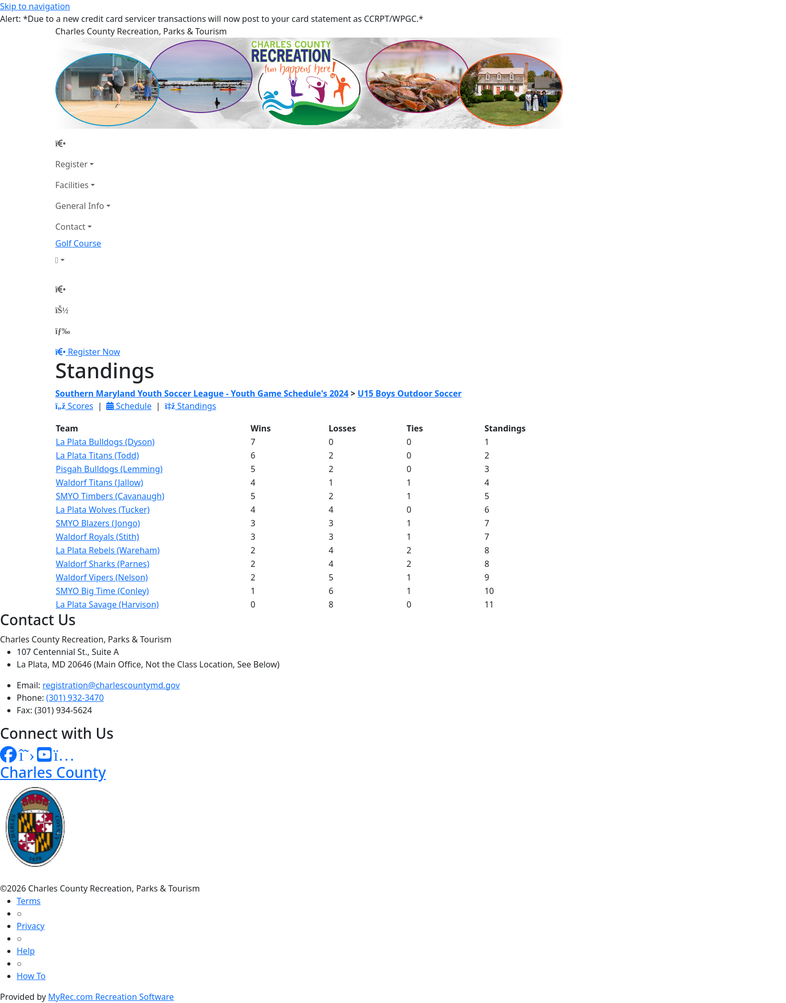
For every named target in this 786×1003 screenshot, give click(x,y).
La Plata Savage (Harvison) (107, 604)
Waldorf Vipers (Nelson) (102, 577)
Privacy (30, 926)
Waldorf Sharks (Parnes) (103, 563)
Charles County (53, 772)
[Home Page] (82, 143)
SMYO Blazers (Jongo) (98, 523)
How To (31, 976)
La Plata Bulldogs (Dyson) (105, 442)
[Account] (82, 260)
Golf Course (78, 243)
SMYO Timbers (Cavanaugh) (110, 496)
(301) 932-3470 (75, 697)
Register (71, 164)
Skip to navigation (35, 6)
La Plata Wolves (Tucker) (103, 509)
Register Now (94, 351)
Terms (29, 901)
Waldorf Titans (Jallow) (99, 482)
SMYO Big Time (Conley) (102, 591)
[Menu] (62, 330)
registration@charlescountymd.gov (111, 685)
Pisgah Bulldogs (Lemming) (109, 469)
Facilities (72, 185)
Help (26, 951)
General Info (79, 206)
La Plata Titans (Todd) (97, 455)
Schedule (128, 406)
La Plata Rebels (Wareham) (107, 550)
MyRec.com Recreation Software (111, 996)
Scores (74, 406)
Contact (70, 226)
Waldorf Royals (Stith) (97, 536)
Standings (190, 406)
